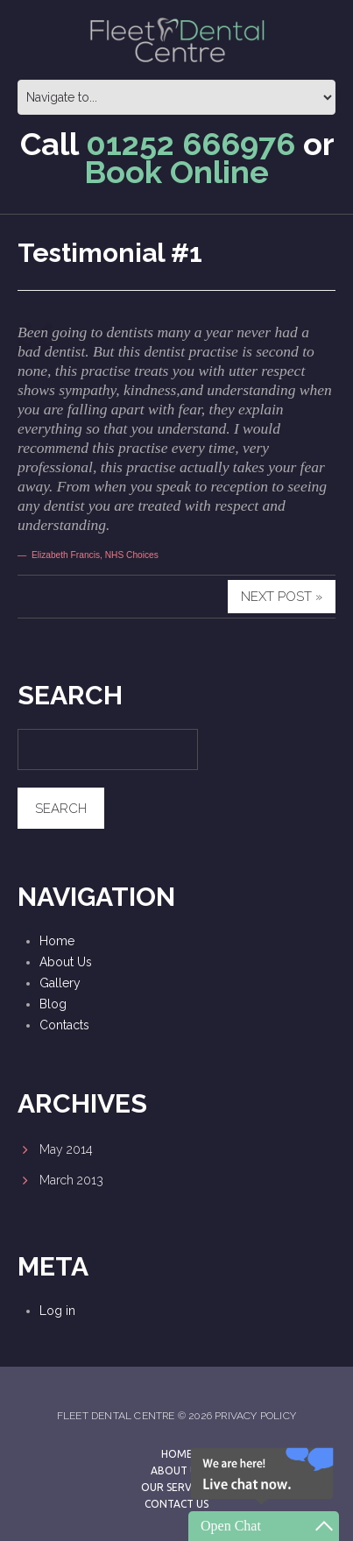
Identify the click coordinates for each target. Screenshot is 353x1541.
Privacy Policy (255, 1416)
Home (56, 941)
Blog (53, 1004)
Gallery (60, 983)
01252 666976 (190, 143)
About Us (65, 962)
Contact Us (176, 1503)
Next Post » (281, 596)
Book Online (176, 171)
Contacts (64, 1025)
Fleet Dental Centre (116, 1416)
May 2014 (66, 1149)
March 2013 (71, 1180)
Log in (57, 1311)
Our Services (176, 1487)
